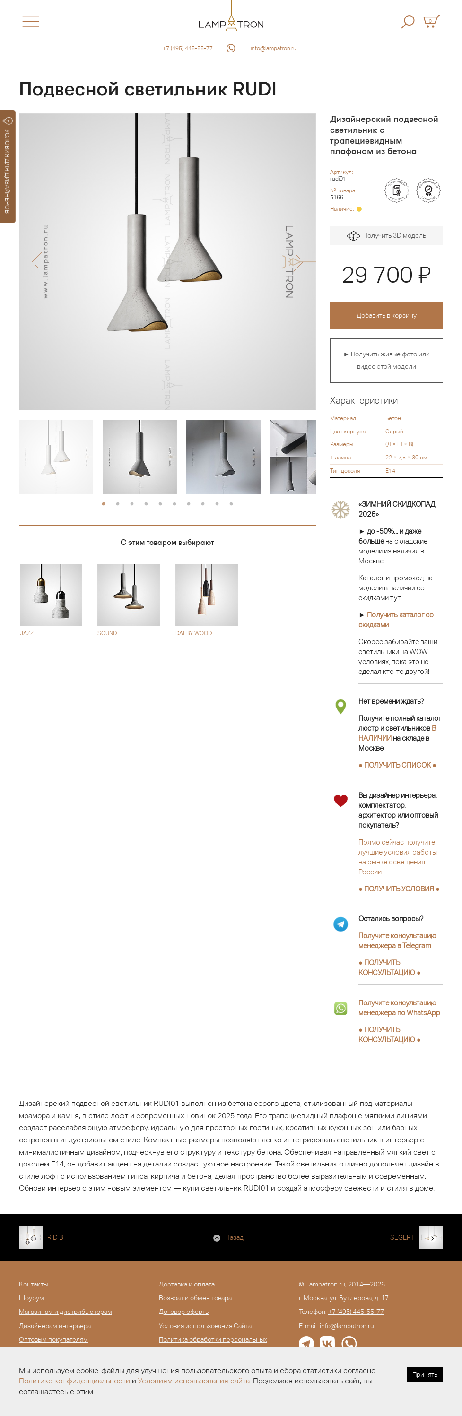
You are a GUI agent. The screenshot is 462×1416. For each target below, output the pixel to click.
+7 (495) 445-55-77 (188, 48)
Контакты (33, 1284)
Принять (424, 1374)
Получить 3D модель (386, 236)
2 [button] (117, 504)
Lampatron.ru (325, 1284)
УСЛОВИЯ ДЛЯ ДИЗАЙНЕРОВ (8, 165)
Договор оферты (184, 1311)
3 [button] (132, 504)
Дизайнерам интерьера (55, 1326)
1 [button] (103, 504)
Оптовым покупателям (53, 1339)
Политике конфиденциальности (74, 1380)
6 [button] (174, 504)
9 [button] (217, 504)
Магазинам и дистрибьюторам (65, 1311)
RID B (55, 1237)
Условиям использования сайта (194, 1380)
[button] (37, 262)
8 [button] (203, 504)
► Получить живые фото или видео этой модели (386, 360)
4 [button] (146, 504)
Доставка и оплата (187, 1284)
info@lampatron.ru (273, 48)
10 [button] (231, 504)
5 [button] (160, 504)
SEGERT (402, 1237)
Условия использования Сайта (205, 1326)
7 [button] (188, 504)
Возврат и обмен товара (195, 1298)
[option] (167, 261)
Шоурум (31, 1298)
